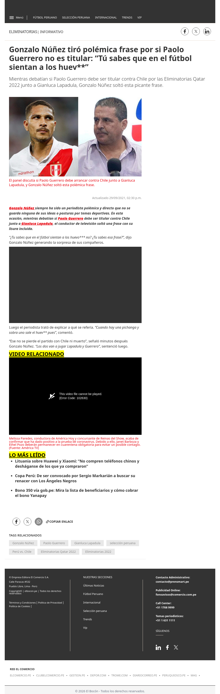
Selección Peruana (76, 17)
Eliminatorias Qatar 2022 (58, 552)
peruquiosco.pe (173, 675)
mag (194, 675)
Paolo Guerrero (54, 543)
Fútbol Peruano (45, 17)
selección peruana (122, 543)
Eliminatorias (23, 31)
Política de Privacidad (50, 602)
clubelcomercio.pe (50, 675)
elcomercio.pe (20, 675)
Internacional (106, 17)
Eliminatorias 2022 (98, 552)
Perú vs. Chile (21, 552)
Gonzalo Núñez (23, 543)
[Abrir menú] (16, 17)
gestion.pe (77, 675)
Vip (140, 17)
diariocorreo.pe (145, 675)
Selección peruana (95, 611)
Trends (127, 17)
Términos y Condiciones (22, 602)
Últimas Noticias (93, 585)
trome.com (119, 675)
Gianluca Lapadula (87, 543)
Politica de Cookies (19, 606)
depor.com (98, 675)
